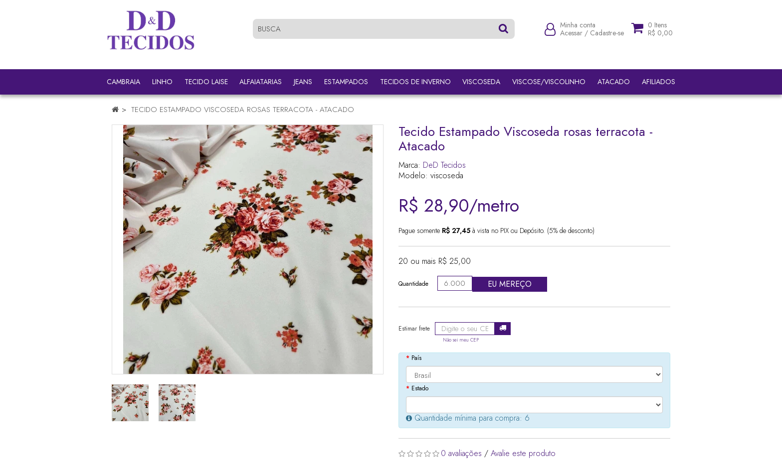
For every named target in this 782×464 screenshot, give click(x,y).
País (416, 357)
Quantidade (413, 283)
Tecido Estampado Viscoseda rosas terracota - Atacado (242, 109)
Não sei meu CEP (461, 340)
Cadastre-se (607, 36)
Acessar (571, 36)
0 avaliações (461, 453)
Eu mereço (510, 284)
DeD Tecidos (444, 165)
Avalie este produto (523, 453)
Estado (419, 388)
